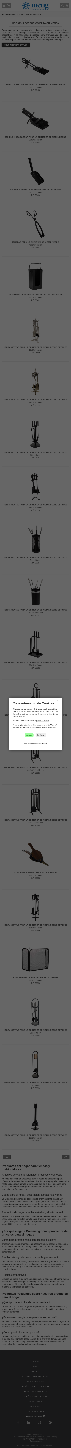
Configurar (41, 735)
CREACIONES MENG (39, 743)
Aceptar (29, 735)
